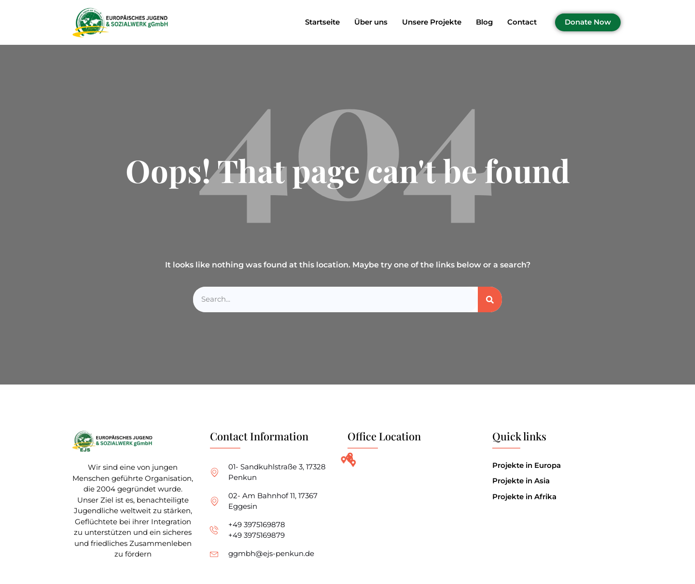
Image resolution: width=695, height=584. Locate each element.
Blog (484, 22)
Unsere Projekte (431, 22)
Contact (522, 22)
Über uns (371, 22)
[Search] (490, 299)
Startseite (322, 22)
